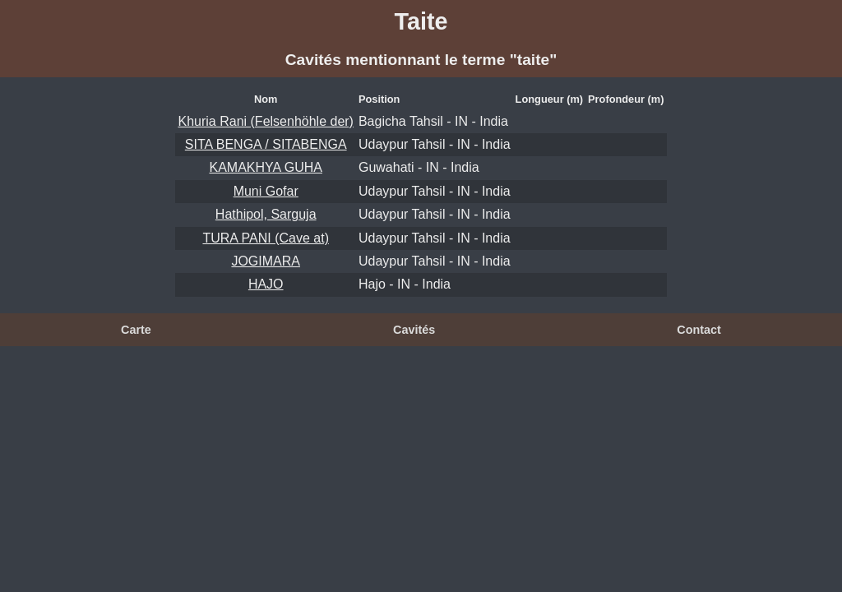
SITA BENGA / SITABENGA (266, 144)
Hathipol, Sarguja (266, 214)
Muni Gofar (266, 191)
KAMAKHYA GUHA (265, 167)
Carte (136, 329)
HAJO (266, 284)
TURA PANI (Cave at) (265, 238)
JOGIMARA (265, 261)
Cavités (414, 329)
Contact (699, 329)
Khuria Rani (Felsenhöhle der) (265, 121)
